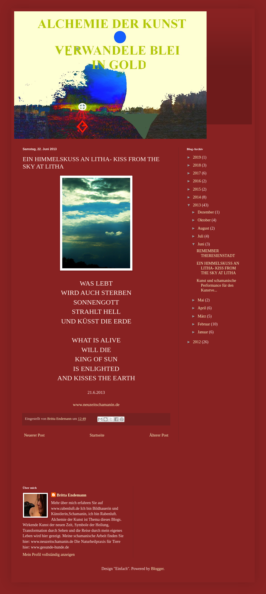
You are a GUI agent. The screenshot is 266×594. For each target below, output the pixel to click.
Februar (204, 324)
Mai (201, 300)
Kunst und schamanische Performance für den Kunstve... (216, 285)
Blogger (157, 569)
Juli (201, 236)
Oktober (204, 220)
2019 (197, 157)
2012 (197, 342)
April (202, 308)
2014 (197, 197)
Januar (203, 332)
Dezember (206, 212)
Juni (201, 244)
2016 (197, 181)
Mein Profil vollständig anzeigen (49, 554)
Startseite (97, 435)
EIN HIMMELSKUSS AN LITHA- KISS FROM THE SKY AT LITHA (218, 268)
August (204, 228)
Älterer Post (158, 435)
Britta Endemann (72, 495)
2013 (197, 205)
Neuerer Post (34, 435)
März (202, 316)
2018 (197, 165)
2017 (197, 173)
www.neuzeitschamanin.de (97, 404)
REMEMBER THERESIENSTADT (216, 253)
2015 (197, 189)
